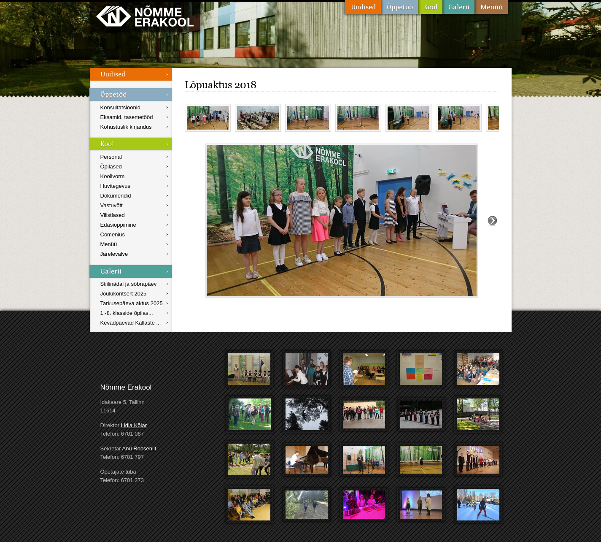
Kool (430, 7)
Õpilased (111, 166)
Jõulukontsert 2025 (123, 293)
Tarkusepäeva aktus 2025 (131, 303)
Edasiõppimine (118, 225)
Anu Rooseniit (139, 448)
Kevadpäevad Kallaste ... (130, 323)
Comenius (112, 234)
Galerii (458, 7)
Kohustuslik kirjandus (126, 127)
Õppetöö (399, 7)
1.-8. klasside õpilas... (126, 313)
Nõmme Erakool (145, 16)
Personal (111, 157)
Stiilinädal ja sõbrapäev (128, 284)
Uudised (363, 7)
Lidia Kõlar (134, 425)
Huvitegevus (115, 186)
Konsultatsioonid (120, 107)
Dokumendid (115, 195)
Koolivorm (112, 176)
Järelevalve (114, 254)
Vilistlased (112, 215)
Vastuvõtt (111, 205)
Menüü (491, 7)
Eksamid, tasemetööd (126, 117)
